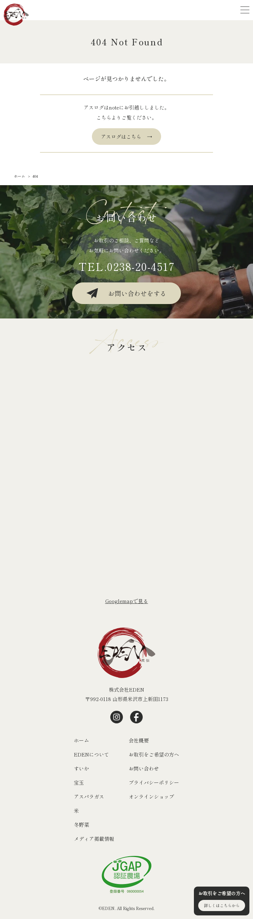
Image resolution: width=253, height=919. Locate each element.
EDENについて (91, 754)
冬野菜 (81, 824)
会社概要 (139, 740)
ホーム (81, 740)
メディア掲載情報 (94, 838)
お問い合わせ (144, 768)
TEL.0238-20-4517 (127, 266)
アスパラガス (89, 796)
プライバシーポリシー (154, 782)
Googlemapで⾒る (126, 601)
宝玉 (79, 782)
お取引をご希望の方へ (154, 754)
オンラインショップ (151, 796)
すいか (81, 768)
